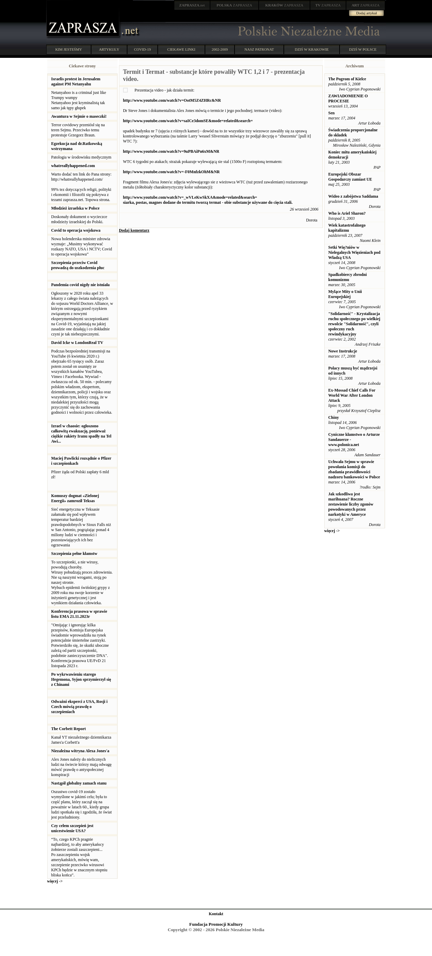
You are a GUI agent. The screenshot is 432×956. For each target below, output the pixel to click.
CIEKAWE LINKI (181, 49)
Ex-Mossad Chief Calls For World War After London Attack (352, 395)
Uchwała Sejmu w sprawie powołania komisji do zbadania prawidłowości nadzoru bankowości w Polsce (354, 469)
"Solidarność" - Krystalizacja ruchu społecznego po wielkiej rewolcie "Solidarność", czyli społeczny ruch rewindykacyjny (354, 323)
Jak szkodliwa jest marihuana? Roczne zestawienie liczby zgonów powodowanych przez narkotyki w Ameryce (351, 504)
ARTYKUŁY (109, 49)
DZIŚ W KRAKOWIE (312, 49)
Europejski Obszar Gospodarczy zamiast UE (350, 177)
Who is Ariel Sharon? (347, 213)
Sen (331, 113)
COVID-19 (142, 49)
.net (192, 5)
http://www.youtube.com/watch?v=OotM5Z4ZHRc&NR (172, 100)
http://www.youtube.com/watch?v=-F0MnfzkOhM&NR (171, 171)
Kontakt (216, 913)
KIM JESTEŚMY (68, 49)
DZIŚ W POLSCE (363, 49)
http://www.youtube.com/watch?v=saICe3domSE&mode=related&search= (188, 120)
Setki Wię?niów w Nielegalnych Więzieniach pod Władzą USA (354, 252)
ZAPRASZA (234, 5)
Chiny (333, 417)
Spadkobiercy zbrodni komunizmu (347, 277)
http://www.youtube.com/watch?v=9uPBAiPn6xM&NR (171, 151)
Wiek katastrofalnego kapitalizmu (347, 228)
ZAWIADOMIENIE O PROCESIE (348, 98)
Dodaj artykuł (366, 13)
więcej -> (55, 881)
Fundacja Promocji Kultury (216, 924)
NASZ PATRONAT (259, 49)
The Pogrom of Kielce (347, 79)
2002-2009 (220, 49)
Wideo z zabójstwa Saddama (353, 196)
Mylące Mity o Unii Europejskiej (345, 294)
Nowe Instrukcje (342, 351)
